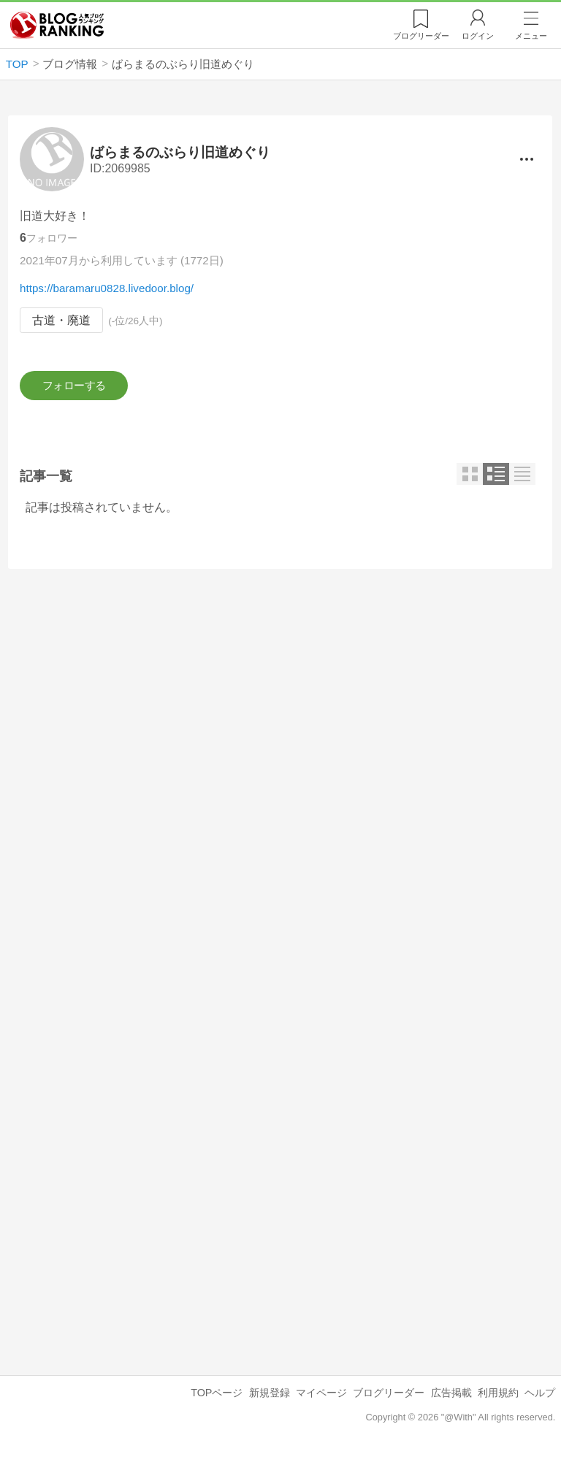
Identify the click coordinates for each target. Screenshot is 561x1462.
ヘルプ (539, 1397)
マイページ (321, 1397)
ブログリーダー (388, 1397)
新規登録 (269, 1397)
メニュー (531, 35)
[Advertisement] (280, 710)
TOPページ (217, 1397)
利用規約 (498, 1397)
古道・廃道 (61, 320)
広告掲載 (451, 1397)
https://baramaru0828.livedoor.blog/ (107, 288)
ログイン (478, 35)
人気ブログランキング (57, 24)
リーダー (421, 35)
